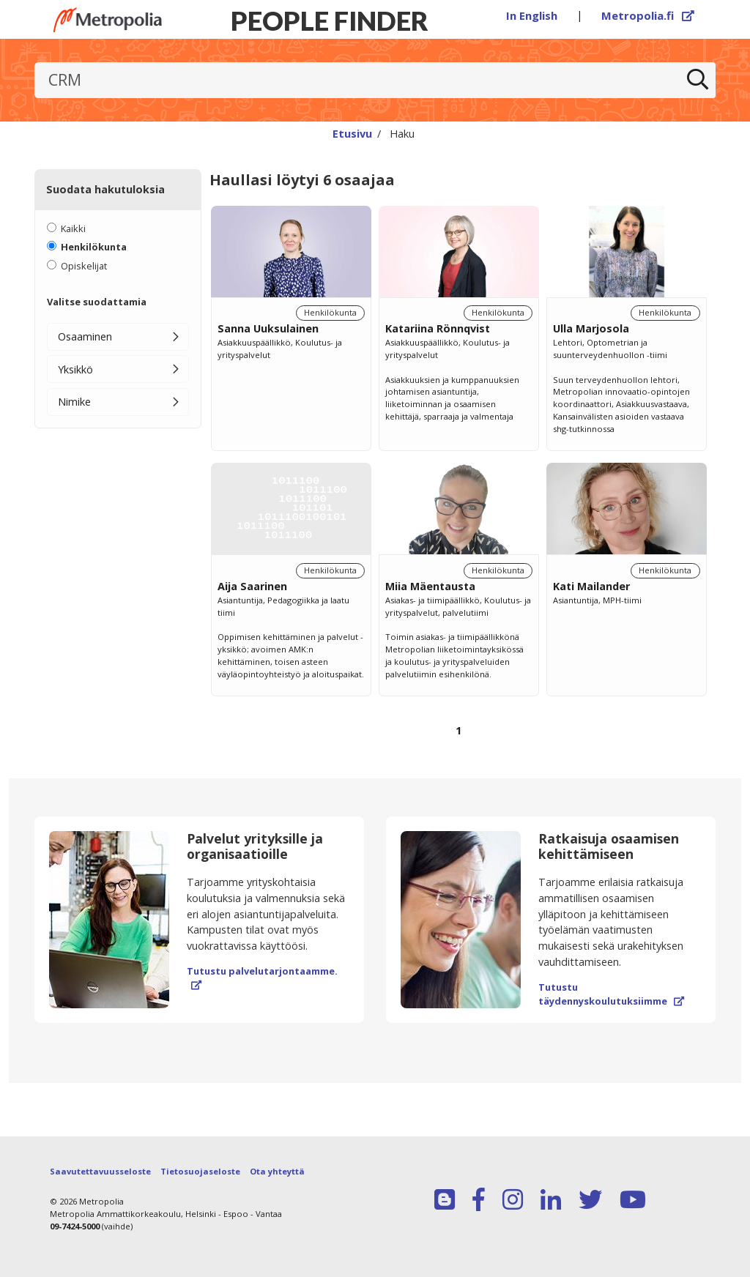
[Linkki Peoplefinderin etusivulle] (107, 19)
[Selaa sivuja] (458, 738)
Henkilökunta (94, 246)
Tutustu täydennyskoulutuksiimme (611, 994)
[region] (458, 488)
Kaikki (73, 228)
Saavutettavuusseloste (100, 1171)
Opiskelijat (84, 265)
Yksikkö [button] (75, 369)
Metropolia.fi (648, 15)
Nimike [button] (74, 402)
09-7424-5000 (75, 1226)
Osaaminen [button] (85, 336)
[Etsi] (698, 80)
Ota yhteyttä (277, 1171)
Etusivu (352, 133)
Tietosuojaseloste (200, 1171)
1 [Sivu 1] (458, 730)
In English (531, 15)
